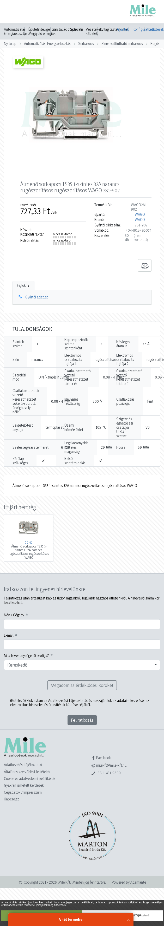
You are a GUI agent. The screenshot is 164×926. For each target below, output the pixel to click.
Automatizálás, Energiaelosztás (15, 31)
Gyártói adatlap (36, 297)
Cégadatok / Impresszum (23, 792)
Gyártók (123, 29)
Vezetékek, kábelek (94, 31)
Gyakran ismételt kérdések (24, 785)
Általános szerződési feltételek (27, 772)
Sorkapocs (86, 43)
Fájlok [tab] (23, 285)
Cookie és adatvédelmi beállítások (29, 778)
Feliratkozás (82, 720)
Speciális (76, 29)
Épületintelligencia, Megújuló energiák (42, 31)
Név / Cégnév (14, 615)
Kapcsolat (11, 799)
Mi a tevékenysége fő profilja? (26, 656)
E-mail (8, 635)
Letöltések (154, 29)
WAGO (140, 214)
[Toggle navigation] (11, 12)
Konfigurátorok (138, 29)
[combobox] (82, 665)
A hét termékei (71, 919)
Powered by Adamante (129, 882)
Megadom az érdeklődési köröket (82, 685)
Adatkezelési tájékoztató (23, 764)
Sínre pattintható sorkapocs (122, 43)
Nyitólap (10, 43)
